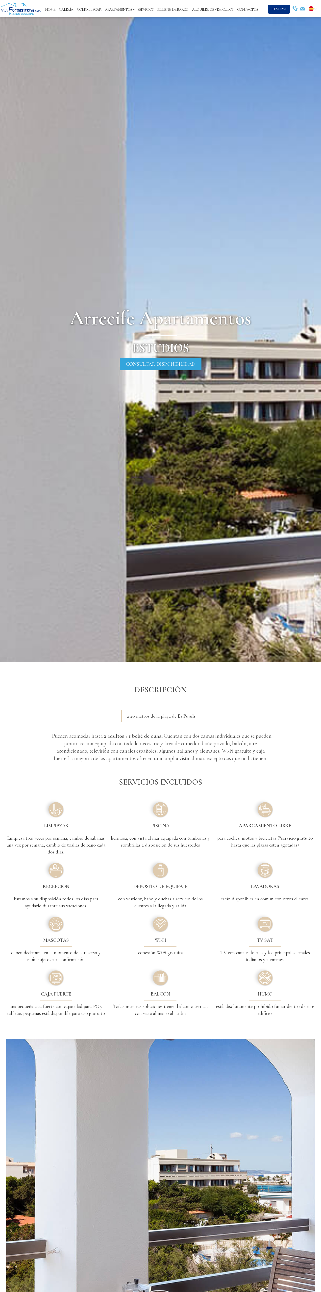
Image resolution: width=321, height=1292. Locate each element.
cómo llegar (89, 9)
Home (50, 9)
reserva (279, 9)
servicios (145, 9)
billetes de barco (172, 9)
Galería (66, 9)
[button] (119, 9)
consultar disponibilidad (160, 364)
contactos (247, 9)
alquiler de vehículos (212, 9)
